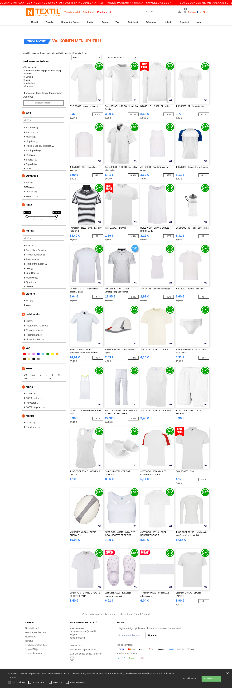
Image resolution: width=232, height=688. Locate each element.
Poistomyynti (104, 12)
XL (59, 368)
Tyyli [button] (28, 106)
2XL (25, 372)
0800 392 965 (77, 638)
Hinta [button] (29, 198)
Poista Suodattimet (43, 96)
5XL (50, 372)
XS (33, 368)
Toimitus (29, 634)
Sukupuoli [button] (32, 169)
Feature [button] (30, 409)
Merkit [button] (30, 224)
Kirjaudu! (152, 628)
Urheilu (168, 22)
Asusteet (184, 22)
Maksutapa (30, 630)
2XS (26, 368)
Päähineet (133, 22)
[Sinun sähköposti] (131, 628)
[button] (180, 12)
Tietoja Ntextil (32, 621)
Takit (118, 22)
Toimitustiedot (72, 12)
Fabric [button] (29, 380)
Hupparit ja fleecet (70, 22)
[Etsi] (160, 11)
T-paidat (50, 22)
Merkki (34, 22)
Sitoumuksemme (33, 646)
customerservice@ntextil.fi (83, 624)
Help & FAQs (31, 642)
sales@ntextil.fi (77, 631)
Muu (199, 22)
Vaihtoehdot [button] (33, 307)
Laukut (90, 22)
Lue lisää (12, 677)
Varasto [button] (30, 287)
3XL (33, 372)
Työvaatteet (151, 22)
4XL (42, 372)
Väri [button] (28, 341)
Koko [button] (29, 361)
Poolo (105, 22)
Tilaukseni (88, 12)
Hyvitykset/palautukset (36, 638)
